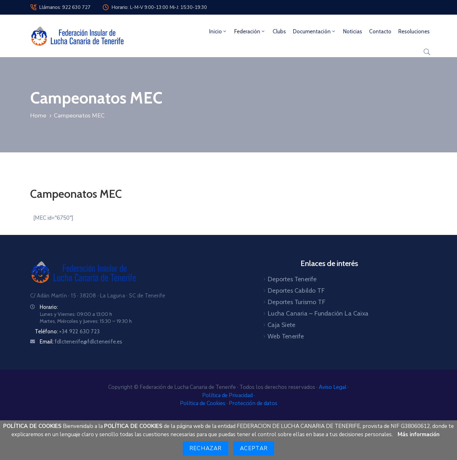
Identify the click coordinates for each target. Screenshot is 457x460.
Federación (250, 31)
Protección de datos (253, 403)
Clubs (279, 31)
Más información (419, 434)
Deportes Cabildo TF (296, 290)
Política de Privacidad (228, 395)
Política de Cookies (203, 403)
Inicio (218, 31)
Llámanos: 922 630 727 (64, 7)
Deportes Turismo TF (296, 302)
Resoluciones (414, 31)
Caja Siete (281, 325)
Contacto (380, 31)
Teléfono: (67, 331)
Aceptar (254, 448)
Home (38, 115)
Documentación (314, 31)
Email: (81, 341)
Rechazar (205, 448)
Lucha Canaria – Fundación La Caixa (318, 313)
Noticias (352, 31)
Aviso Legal (333, 387)
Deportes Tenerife (292, 279)
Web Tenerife (286, 336)
